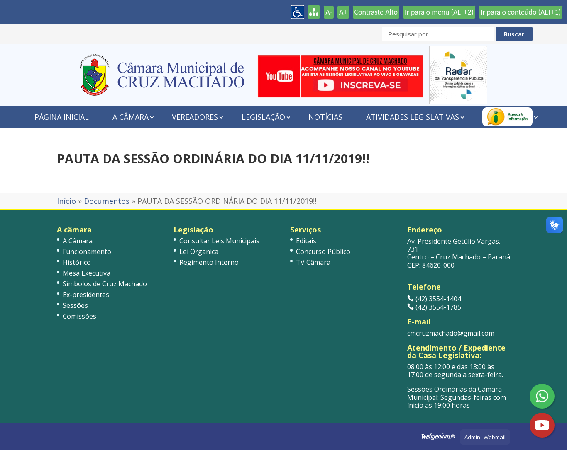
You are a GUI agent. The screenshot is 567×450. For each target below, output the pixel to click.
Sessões (75, 305)
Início (66, 201)
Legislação (263, 117)
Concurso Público (323, 251)
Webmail (495, 437)
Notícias (325, 117)
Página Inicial (61, 117)
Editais (306, 240)
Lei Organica (198, 251)
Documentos (107, 201)
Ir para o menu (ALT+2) (439, 12)
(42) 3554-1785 (434, 307)
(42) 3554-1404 (434, 298)
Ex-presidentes (86, 294)
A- (328, 12)
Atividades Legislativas (412, 117)
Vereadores (195, 117)
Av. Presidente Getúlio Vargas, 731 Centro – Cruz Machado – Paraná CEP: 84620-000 (458, 253)
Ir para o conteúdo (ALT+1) (521, 12)
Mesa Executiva (86, 273)
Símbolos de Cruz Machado (105, 283)
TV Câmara (313, 262)
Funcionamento (87, 251)
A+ (343, 12)
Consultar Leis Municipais (219, 240)
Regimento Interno (209, 262)
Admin (472, 437)
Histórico (77, 262)
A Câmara (130, 117)
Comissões (79, 316)
